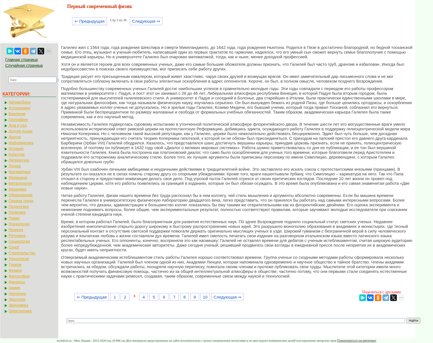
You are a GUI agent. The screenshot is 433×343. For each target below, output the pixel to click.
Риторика (17, 235)
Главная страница (21, 59)
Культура (17, 154)
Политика (17, 212)
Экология (17, 299)
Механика (17, 189)
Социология (19, 241)
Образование (21, 195)
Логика (15, 166)
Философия (19, 276)
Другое (15, 137)
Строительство (22, 253)
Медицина (18, 177)
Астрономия (19, 108)
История (16, 148)
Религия (16, 230)
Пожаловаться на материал (356, 340)
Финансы (17, 282)
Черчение (17, 293)
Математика (19, 172)
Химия (14, 288)
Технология (19, 259)
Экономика (18, 305)
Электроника (20, 311)
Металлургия (20, 183)
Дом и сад (18, 125)
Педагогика (19, 206)
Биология (17, 114)
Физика (15, 270)
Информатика (21, 143)
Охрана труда (21, 201)
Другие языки (21, 131)
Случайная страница (24, 65)
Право (14, 218)
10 (205, 297)
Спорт (14, 247)
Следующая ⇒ (146, 21)
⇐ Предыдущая (90, 21)
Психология (19, 224)
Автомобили (20, 102)
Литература (19, 160)
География (18, 119)
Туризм (15, 264)
